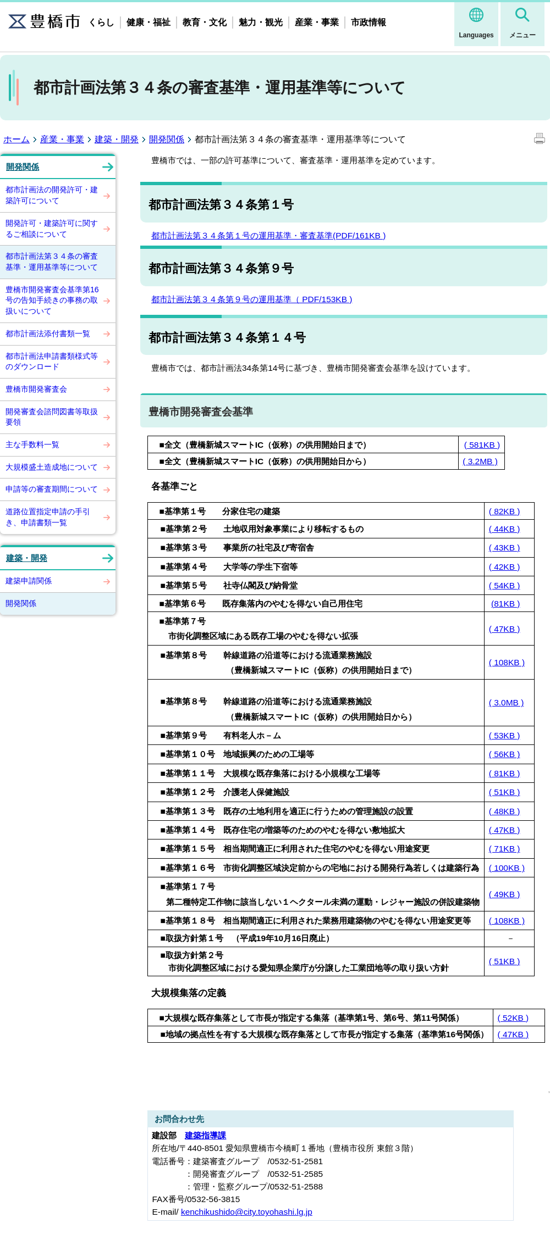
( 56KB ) (504, 754)
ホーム (16, 139)
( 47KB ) (504, 628)
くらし (101, 22)
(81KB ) (505, 603)
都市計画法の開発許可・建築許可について (52, 195)
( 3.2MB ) (480, 461)
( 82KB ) (504, 511)
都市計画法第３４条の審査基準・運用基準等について (52, 261)
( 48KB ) (504, 811)
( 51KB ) (504, 792)
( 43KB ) (504, 547)
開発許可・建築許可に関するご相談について (52, 228)
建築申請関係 (29, 580)
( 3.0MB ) (506, 702)
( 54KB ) (504, 585)
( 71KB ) (504, 848)
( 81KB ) (504, 773)
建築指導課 (205, 1135)
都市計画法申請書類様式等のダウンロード (52, 361)
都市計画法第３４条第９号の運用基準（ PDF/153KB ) (251, 299)
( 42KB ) (504, 566)
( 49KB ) (504, 894)
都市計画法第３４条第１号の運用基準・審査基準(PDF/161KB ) (268, 235)
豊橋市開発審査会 (36, 389)
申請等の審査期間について (52, 489)
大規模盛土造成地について (52, 467)
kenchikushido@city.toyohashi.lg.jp (246, 1211)
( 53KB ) (504, 735)
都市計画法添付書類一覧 (48, 333)
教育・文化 (205, 22)
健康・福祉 (148, 22)
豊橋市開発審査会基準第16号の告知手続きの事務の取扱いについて (52, 300)
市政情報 (368, 22)
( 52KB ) (513, 1017)
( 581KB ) (482, 444)
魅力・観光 (261, 22)
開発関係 (166, 139)
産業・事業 (317, 22)
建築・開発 (117, 139)
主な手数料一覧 (32, 444)
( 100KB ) (507, 867)
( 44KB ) (504, 528)
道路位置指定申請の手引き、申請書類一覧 (48, 517)
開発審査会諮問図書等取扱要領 (52, 417)
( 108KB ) (507, 662)
